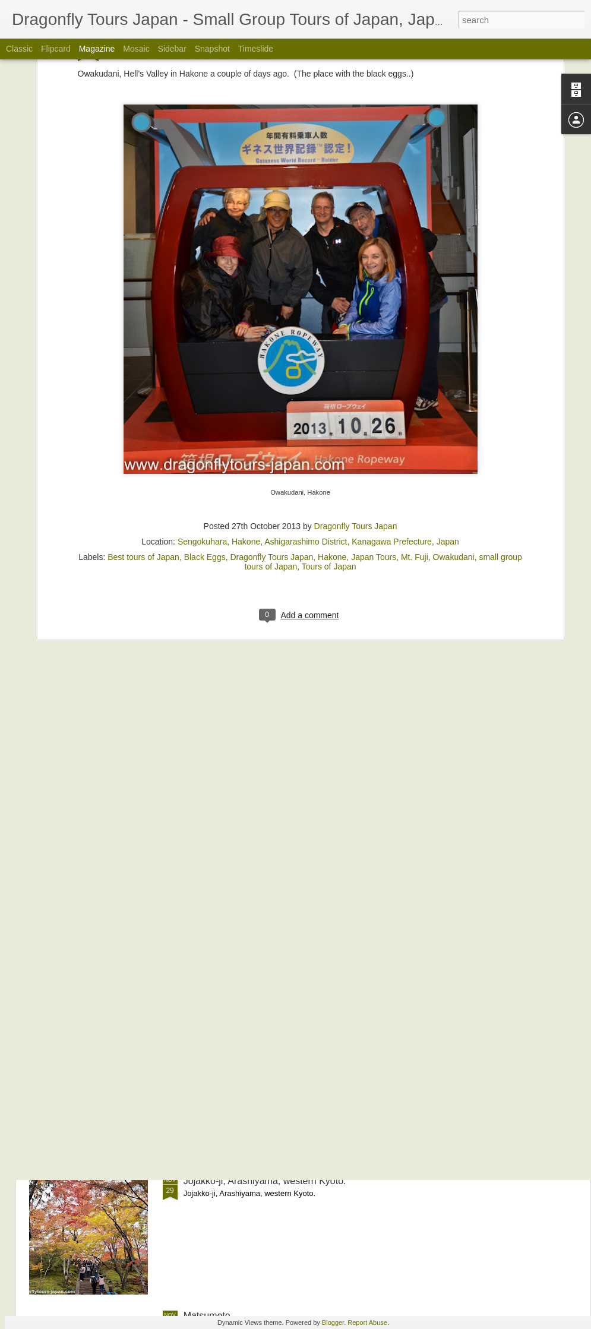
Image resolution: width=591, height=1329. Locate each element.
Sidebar (172, 48)
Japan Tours (373, 427)
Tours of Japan (329, 437)
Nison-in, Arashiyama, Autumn (247, 1046)
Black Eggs (205, 427)
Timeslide (255, 48)
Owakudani (454, 427)
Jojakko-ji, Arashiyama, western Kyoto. (265, 1181)
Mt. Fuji (414, 427)
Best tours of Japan (143, 427)
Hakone (332, 427)
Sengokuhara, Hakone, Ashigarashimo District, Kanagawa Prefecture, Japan (318, 412)
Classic (19, 48)
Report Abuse (367, 1322)
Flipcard (56, 48)
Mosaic (136, 48)
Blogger (333, 1322)
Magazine (97, 48)
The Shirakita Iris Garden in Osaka (256, 911)
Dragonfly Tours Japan (355, 396)
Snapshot (212, 48)
